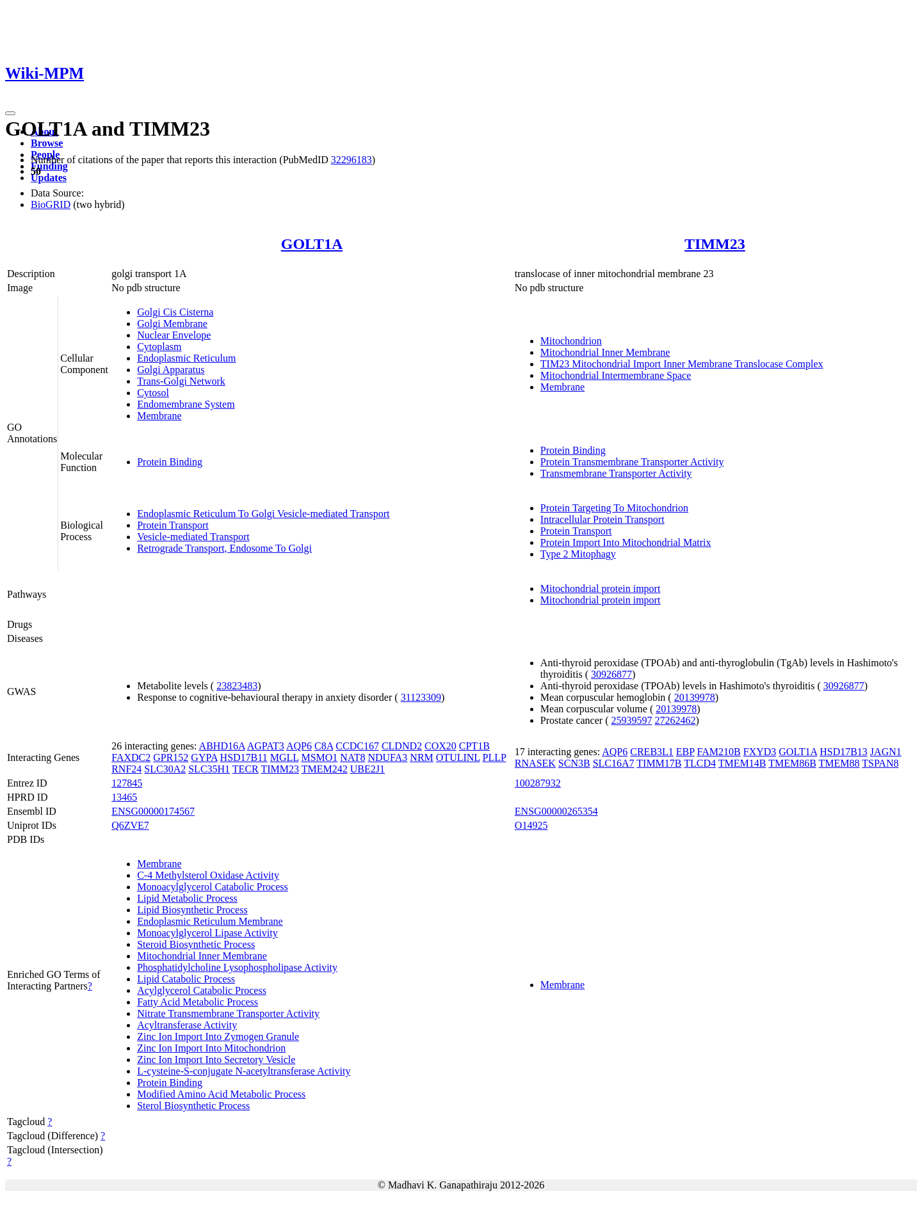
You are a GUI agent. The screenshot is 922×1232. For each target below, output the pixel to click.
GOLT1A (312, 244)
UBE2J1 (367, 769)
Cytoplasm (159, 346)
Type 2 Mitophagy (578, 553)
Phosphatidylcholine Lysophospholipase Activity (237, 967)
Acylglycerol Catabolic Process (201, 990)
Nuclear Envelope (174, 335)
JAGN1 (886, 751)
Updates (49, 177)
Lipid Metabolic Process (187, 898)
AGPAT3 (265, 745)
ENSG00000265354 (556, 811)
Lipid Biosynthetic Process (192, 909)
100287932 (538, 783)
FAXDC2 (130, 757)
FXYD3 (760, 751)
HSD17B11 (244, 757)
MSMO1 (319, 757)
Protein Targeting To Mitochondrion (614, 507)
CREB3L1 (652, 751)
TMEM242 (325, 769)
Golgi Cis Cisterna (175, 312)
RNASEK (535, 763)
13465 (124, 797)
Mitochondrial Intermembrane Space (615, 375)
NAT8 (352, 757)
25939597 (631, 720)
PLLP (494, 757)
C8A (323, 745)
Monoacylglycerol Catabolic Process (212, 886)
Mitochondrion (571, 340)
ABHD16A (222, 745)
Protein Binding (169, 461)
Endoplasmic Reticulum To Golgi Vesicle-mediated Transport (263, 513)
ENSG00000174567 (153, 811)
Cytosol (153, 392)
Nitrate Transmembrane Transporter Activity (228, 1013)
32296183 (351, 159)
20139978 (694, 697)
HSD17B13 (844, 751)
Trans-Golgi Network (181, 381)
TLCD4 (700, 763)
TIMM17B (658, 763)
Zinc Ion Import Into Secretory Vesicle (216, 1059)
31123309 (421, 697)
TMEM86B (792, 763)
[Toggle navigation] (10, 113)
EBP (685, 751)
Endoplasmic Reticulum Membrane (210, 921)
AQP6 (299, 745)
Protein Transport (173, 525)
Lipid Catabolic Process (186, 978)
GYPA (204, 757)
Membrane (159, 415)
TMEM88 (839, 763)
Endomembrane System (185, 404)
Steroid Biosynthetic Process (196, 944)
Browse (47, 143)
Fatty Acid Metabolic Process (197, 1001)
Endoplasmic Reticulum (186, 358)
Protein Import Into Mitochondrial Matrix (625, 542)
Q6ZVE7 (130, 825)
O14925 (531, 825)
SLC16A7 (614, 763)
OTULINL (458, 757)
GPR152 (170, 757)
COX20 (441, 745)
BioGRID (50, 204)
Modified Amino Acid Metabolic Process (221, 1094)
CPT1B (474, 745)
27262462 (674, 720)
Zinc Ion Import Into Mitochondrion (211, 1048)
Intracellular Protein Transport (602, 519)
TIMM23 (714, 244)
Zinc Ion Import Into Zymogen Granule (218, 1036)
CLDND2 (402, 745)
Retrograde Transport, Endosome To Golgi (224, 548)
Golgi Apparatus (170, 369)
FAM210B (719, 751)
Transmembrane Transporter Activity (616, 473)
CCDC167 (357, 745)
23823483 (236, 685)
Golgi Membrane (172, 323)
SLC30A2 (165, 769)
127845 (126, 783)
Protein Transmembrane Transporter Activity (632, 461)
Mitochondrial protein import (600, 588)
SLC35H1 (209, 769)
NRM (421, 757)
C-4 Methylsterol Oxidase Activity (208, 875)
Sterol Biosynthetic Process (193, 1105)
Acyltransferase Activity (187, 1025)
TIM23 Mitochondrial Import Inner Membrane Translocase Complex (681, 363)
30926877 (611, 674)
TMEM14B (742, 763)
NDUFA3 (387, 757)
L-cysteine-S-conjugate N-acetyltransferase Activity (243, 1071)
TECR (245, 769)
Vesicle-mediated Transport (193, 536)
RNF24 (126, 769)
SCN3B (574, 763)
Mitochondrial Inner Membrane (605, 352)
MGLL (284, 757)
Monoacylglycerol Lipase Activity (207, 932)
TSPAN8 (880, 763)
